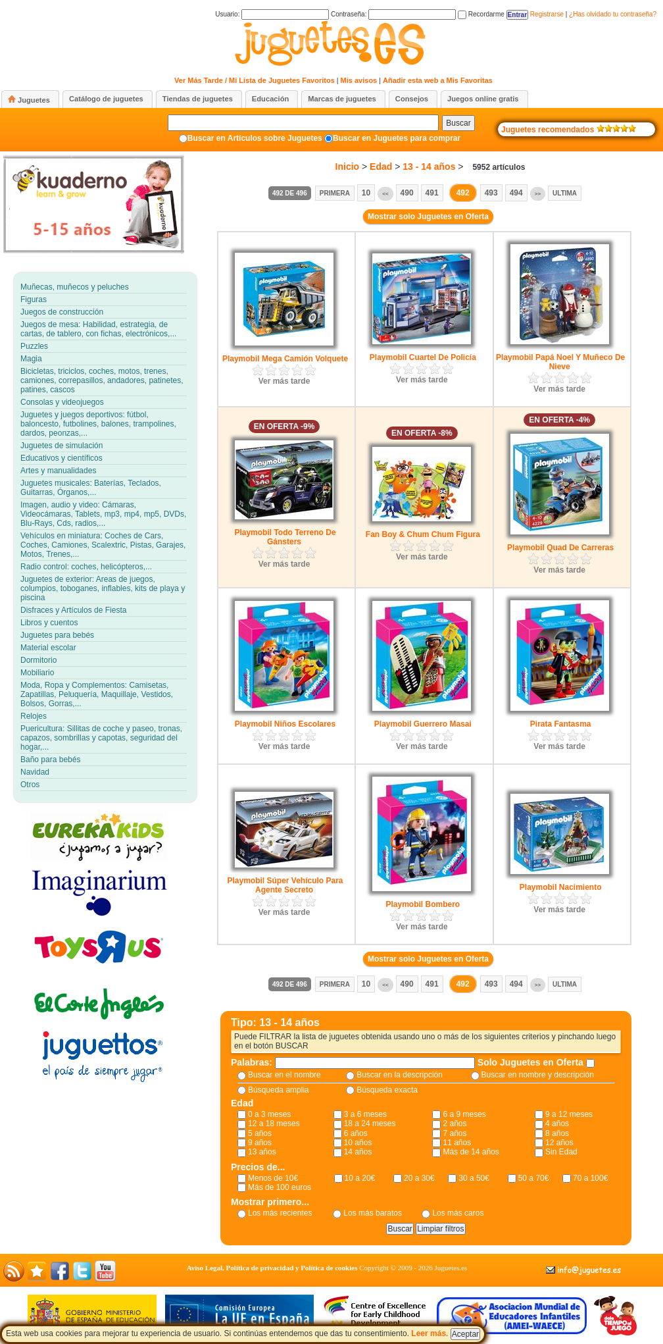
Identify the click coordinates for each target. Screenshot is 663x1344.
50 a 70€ (533, 1178)
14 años (358, 1151)
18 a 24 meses (370, 1123)
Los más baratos (372, 1213)
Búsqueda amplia (278, 1090)
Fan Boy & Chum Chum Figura (423, 534)
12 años (559, 1142)
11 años (457, 1142)
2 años (454, 1123)
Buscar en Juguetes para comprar (396, 138)
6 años (356, 1133)
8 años (557, 1133)
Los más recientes (280, 1213)
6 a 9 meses (464, 1114)
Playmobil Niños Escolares (285, 724)
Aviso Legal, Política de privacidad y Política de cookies (272, 1268)
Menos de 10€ (273, 1178)
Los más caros (457, 1213)
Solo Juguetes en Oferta (532, 1062)
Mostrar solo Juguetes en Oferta (428, 216)
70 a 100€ (590, 1178)
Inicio (347, 166)
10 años (358, 1142)
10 (366, 192)
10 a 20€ (360, 1178)
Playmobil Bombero (422, 904)
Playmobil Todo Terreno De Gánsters (284, 537)
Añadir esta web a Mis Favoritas (438, 80)
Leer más (428, 1333)
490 (407, 192)
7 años (454, 1133)
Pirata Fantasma (560, 724)
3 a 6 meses (365, 1114)
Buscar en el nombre (284, 1074)
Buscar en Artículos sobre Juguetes (254, 138)
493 (491, 192)
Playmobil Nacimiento (561, 887)
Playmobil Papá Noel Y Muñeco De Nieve (560, 362)
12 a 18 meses (274, 1123)
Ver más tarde (284, 381)
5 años (260, 1133)
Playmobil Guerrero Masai (423, 724)
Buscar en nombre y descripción (537, 1074)
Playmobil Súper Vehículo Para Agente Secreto (285, 885)
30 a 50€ (473, 1178)
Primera (335, 193)
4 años (557, 1123)
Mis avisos (359, 80)
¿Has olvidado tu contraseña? (612, 14)
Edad (381, 166)
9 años (260, 1142)
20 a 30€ (419, 1178)
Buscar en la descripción (399, 1074)
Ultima (564, 193)
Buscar (458, 123)
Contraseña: (393, 14)
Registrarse (547, 14)
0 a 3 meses (269, 1114)
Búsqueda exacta (387, 1090)
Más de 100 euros (279, 1187)
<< (385, 194)
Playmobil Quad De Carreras (560, 547)
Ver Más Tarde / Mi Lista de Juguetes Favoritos (254, 80)
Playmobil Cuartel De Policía (423, 357)
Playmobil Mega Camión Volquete (285, 358)
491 (432, 192)
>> (538, 194)
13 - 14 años (429, 166)
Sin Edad (561, 1151)
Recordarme (481, 14)
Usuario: (272, 14)
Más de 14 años (471, 1151)
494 (516, 192)
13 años (262, 1151)
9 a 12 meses (569, 1114)
